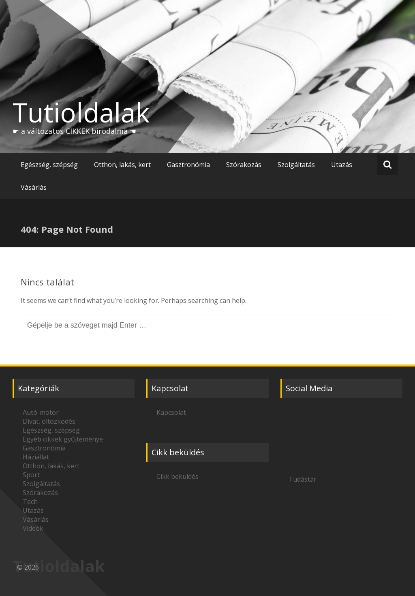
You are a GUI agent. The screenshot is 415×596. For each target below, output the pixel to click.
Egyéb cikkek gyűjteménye (63, 439)
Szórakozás (243, 164)
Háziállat (36, 456)
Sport (31, 474)
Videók (33, 528)
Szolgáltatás (296, 164)
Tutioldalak (81, 112)
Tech (30, 501)
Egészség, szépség (49, 164)
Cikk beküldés (177, 476)
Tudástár (303, 479)
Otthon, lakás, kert (122, 164)
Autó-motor (41, 412)
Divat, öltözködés (49, 421)
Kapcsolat (171, 412)
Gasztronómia (188, 164)
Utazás (341, 164)
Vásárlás (34, 187)
